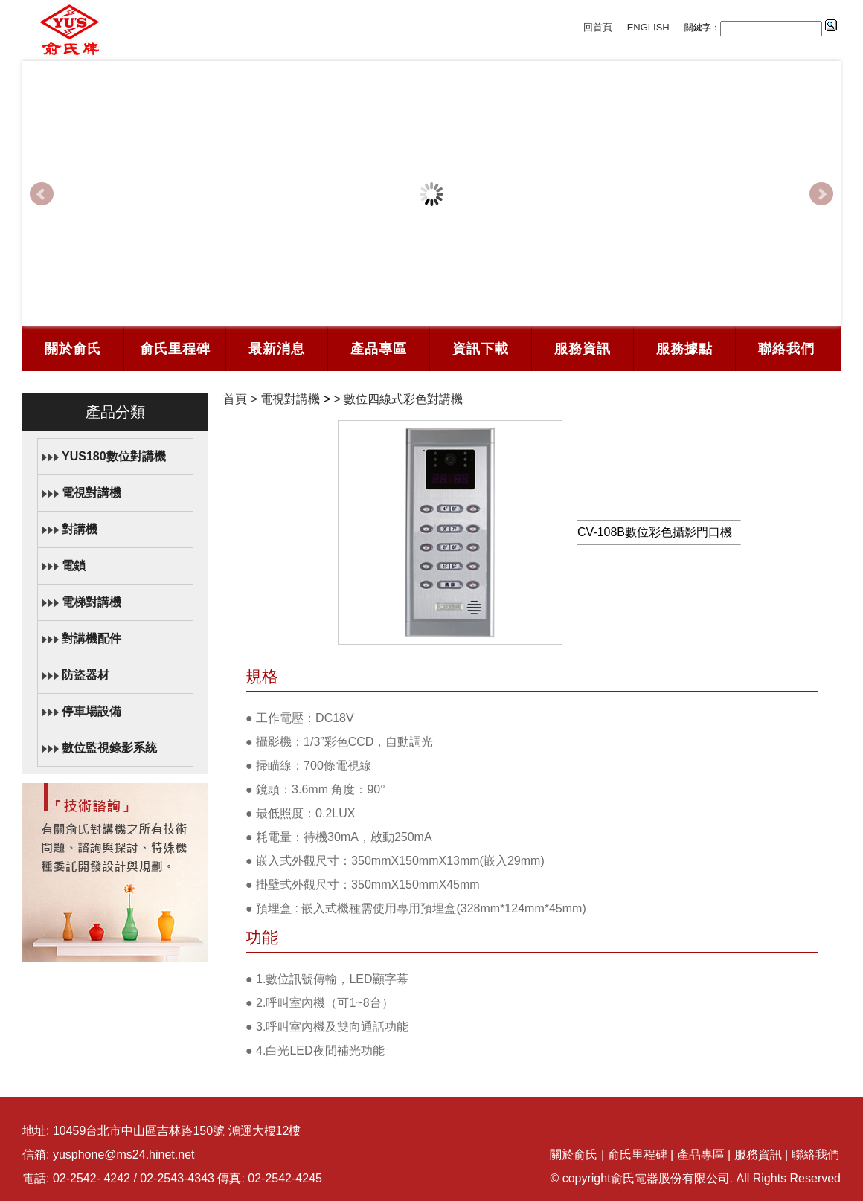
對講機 (79, 529)
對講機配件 (91, 638)
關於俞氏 (73, 348)
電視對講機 (91, 492)
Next (821, 194)
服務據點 (684, 348)
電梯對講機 (91, 602)
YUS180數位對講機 (114, 456)
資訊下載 (480, 348)
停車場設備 (91, 711)
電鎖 (74, 565)
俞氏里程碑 (175, 348)
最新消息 (276, 348)
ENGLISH (648, 27)
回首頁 (597, 27)
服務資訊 (582, 348)
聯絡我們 (786, 348)
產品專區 (378, 348)
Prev (42, 194)
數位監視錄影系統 (109, 747)
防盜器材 (85, 675)
